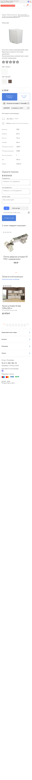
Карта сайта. (11, 368)
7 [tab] (22, 309)
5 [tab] (16, 309)
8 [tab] (25, 309)
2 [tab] (7, 309)
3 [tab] (10, 309)
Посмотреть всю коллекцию (10, 279)
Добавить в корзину (9, 96)
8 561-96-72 (9, 348)
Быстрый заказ (24, 96)
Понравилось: (6, 178)
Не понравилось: (7, 187)
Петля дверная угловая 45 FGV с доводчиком (15, 258)
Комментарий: (6, 197)
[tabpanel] (16, 249)
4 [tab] (13, 309)
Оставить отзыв (9, 218)
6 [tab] (19, 309)
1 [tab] (4, 309)
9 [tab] (28, 309)
